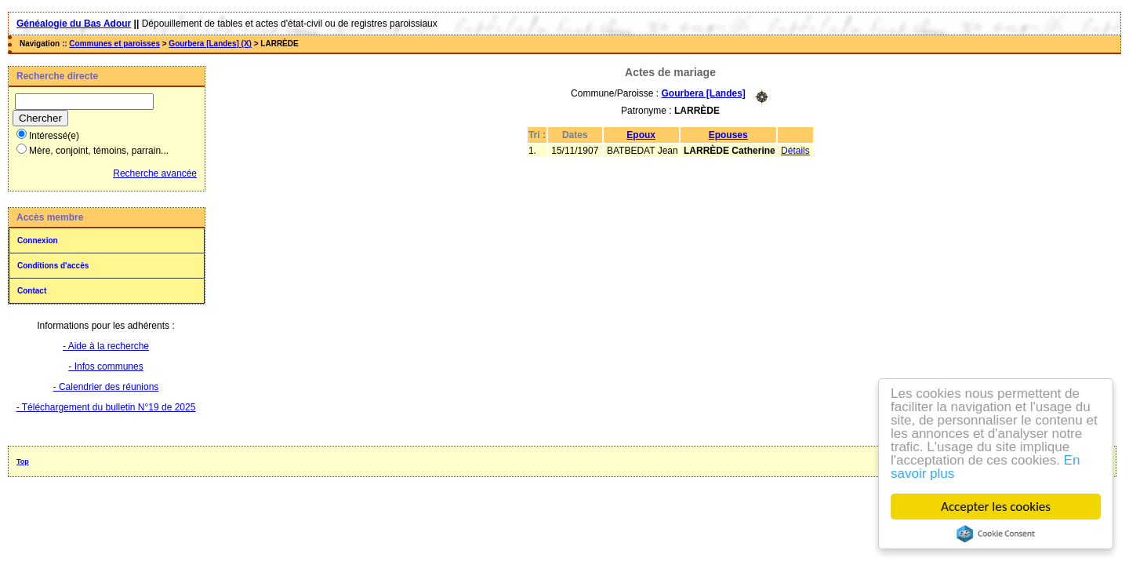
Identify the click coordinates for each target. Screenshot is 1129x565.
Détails (795, 150)
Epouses (728, 134)
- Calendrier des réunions (106, 386)
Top (22, 461)
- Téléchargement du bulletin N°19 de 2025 (106, 407)
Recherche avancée (155, 173)
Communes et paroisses (114, 43)
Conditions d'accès (53, 265)
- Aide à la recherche (106, 346)
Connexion (37, 240)
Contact (31, 290)
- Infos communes (105, 366)
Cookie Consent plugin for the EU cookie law (996, 533)
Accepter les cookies (996, 506)
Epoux (640, 134)
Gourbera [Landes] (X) (210, 43)
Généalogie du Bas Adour (73, 23)
